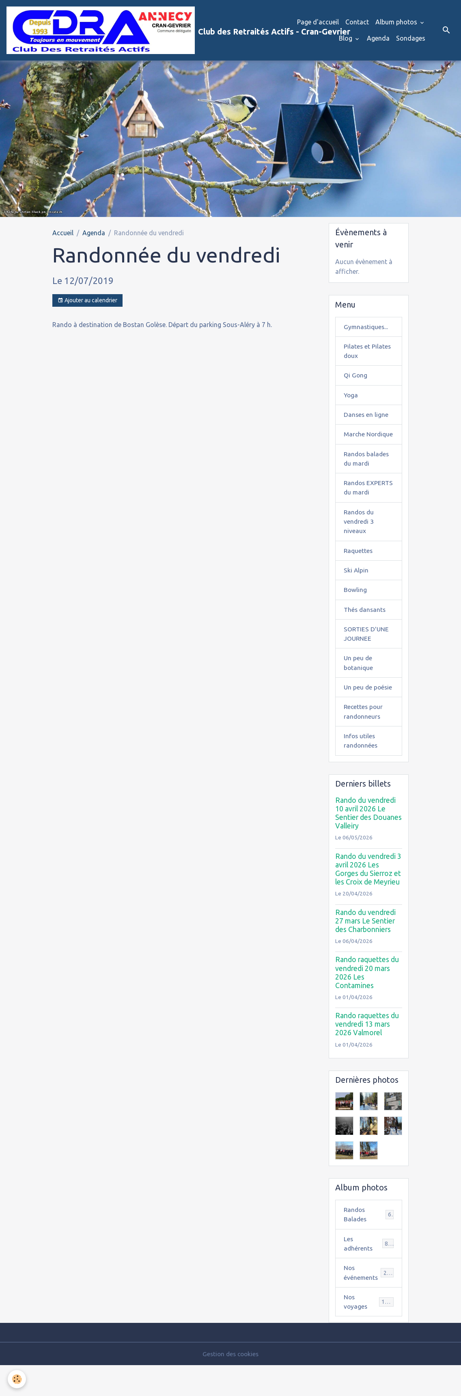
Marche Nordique (357, 442)
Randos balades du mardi (367, 472)
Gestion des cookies (230, 1384)
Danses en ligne (366, 417)
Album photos (397, 22)
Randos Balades (369, 1243)
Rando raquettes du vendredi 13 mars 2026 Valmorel (367, 1052)
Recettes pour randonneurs (364, 739)
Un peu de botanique (359, 689)
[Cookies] (17, 1379)
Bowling (355, 615)
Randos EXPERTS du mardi (362, 506)
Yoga (351, 397)
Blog (346, 39)
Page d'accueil (318, 22)
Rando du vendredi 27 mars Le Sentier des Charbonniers (365, 949)
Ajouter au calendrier (87, 302)
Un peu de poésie (369, 714)
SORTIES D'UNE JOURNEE (367, 660)
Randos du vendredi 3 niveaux (360, 546)
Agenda (378, 39)
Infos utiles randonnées (361, 769)
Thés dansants (366, 635)
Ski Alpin (356, 595)
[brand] (134, 31)
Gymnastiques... (367, 328)
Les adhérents (369, 1272)
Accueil (62, 234)
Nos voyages (369, 1332)
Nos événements (369, 1302)
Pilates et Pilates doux (368, 353)
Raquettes (359, 575)
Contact (357, 22)
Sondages (410, 39)
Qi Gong (356, 378)
